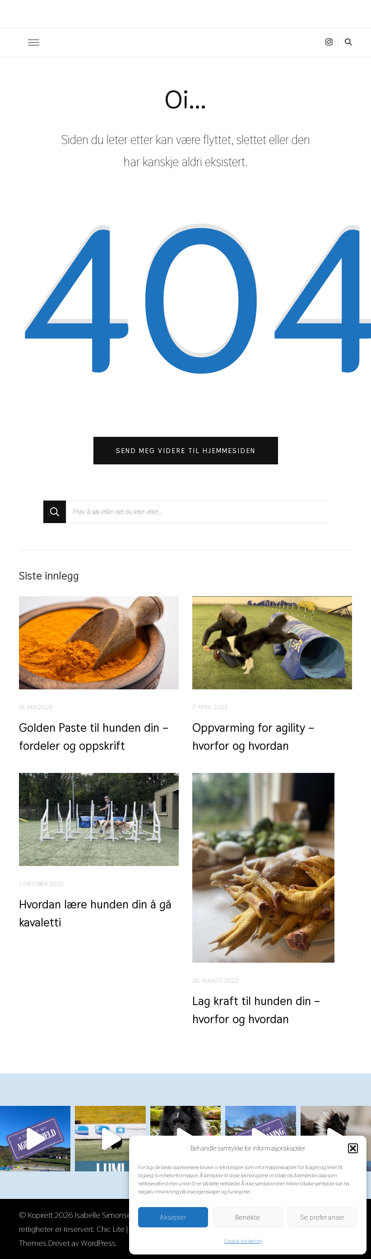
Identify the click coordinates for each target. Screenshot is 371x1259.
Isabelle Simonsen (105, 1215)
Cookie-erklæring (243, 1241)
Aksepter (173, 1217)
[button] (352, 1148)
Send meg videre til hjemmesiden (185, 450)
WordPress (98, 1243)
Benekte (247, 1217)
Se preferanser (322, 1217)
